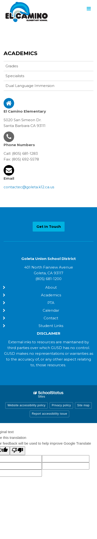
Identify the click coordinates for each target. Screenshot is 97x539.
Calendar (51, 310)
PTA (50, 302)
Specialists (15, 76)
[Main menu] (88, 8)
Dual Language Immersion (30, 85)
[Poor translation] (17, 450)
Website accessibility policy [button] (26, 405)
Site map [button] (83, 405)
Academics (20, 53)
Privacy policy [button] (61, 405)
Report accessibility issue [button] (49, 413)
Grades (12, 66)
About (51, 287)
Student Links (51, 325)
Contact (51, 318)
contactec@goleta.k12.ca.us (29, 187)
